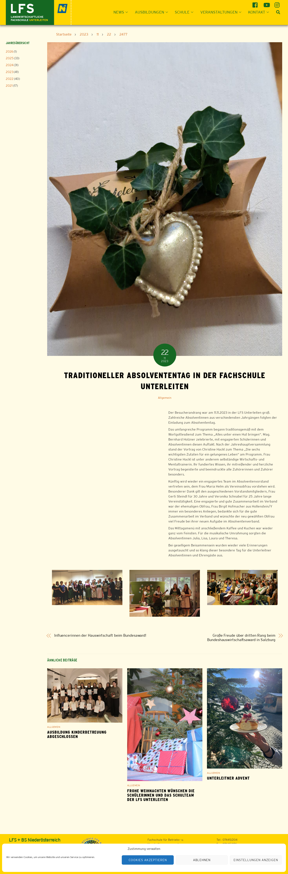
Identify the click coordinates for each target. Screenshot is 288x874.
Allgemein (164, 397)
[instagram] (277, 3)
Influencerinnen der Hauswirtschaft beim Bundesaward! (100, 635)
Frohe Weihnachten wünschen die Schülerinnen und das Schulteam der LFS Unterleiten (161, 795)
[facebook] (255, 3)
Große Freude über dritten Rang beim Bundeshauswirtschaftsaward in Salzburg (241, 637)
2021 (9, 85)
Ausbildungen (152, 12)
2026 (9, 51)
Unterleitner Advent (228, 778)
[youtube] (266, 3)
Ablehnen (201, 860)
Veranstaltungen (222, 12)
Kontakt (259, 12)
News (121, 12)
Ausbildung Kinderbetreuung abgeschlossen (77, 734)
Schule (185, 12)
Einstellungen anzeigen (256, 860)
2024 (9, 65)
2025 (10, 58)
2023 (9, 72)
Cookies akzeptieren (148, 860)
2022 (10, 78)
